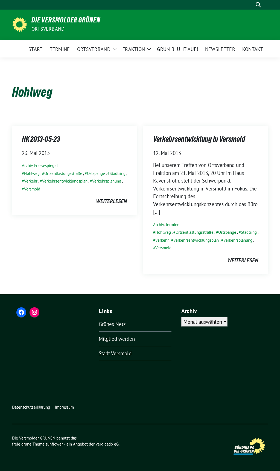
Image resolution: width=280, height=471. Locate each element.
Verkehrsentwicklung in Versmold (199, 140)
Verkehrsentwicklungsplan (65, 181)
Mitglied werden (117, 339)
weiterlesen (111, 201)
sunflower (54, 444)
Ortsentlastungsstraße (63, 173)
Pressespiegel (46, 165)
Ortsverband (48, 29)
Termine (172, 224)
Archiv (27, 165)
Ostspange (96, 173)
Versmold (32, 189)
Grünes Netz (112, 324)
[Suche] (250, 5)
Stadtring (118, 173)
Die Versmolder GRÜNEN (65, 21)
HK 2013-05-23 (41, 140)
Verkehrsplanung (106, 181)
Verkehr (30, 181)
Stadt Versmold (115, 353)
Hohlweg (32, 173)
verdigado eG (107, 444)
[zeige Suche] (258, 5)
